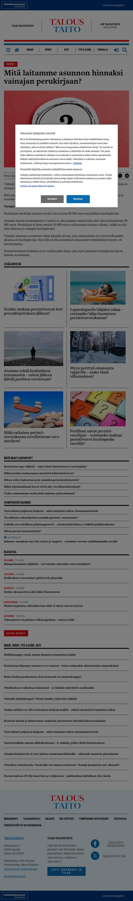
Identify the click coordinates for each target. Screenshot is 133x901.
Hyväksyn (78, 199)
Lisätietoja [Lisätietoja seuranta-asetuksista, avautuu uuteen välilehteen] (77, 163)
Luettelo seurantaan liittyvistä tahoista (37, 186)
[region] (66, 165)
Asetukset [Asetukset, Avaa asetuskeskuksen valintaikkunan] (52, 199)
